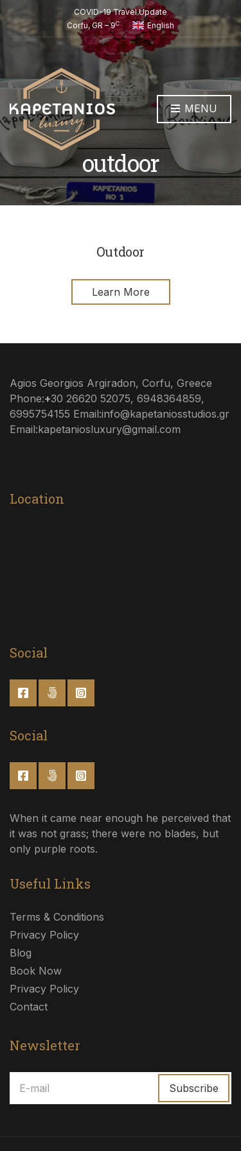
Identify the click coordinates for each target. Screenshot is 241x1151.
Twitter (52, 692)
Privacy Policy (44, 934)
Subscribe (194, 1088)
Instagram (80, 692)
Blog (20, 952)
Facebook (23, 692)
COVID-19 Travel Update (120, 12)
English (153, 25)
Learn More (121, 292)
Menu (194, 109)
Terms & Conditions (57, 916)
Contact (29, 1006)
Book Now (36, 970)
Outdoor (120, 251)
